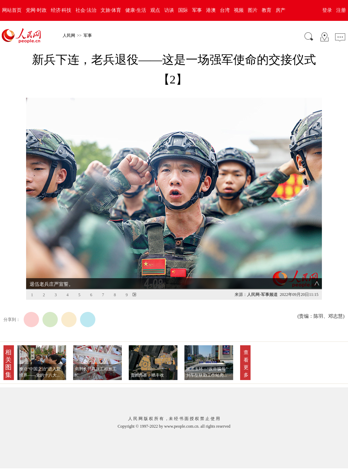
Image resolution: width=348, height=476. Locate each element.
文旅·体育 (111, 10)
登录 (327, 10)
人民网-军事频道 (262, 294)
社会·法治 (86, 10)
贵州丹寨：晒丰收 (147, 375)
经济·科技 (61, 10)
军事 (197, 10)
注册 (341, 10)
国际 (183, 10)
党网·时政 (36, 10)
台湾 (225, 10)
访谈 (169, 10)
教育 (266, 10)
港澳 (211, 10)
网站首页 (12, 10)
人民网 (69, 35)
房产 (280, 10)
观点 (155, 10)
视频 (239, 10)
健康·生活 (135, 10)
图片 (253, 10)
